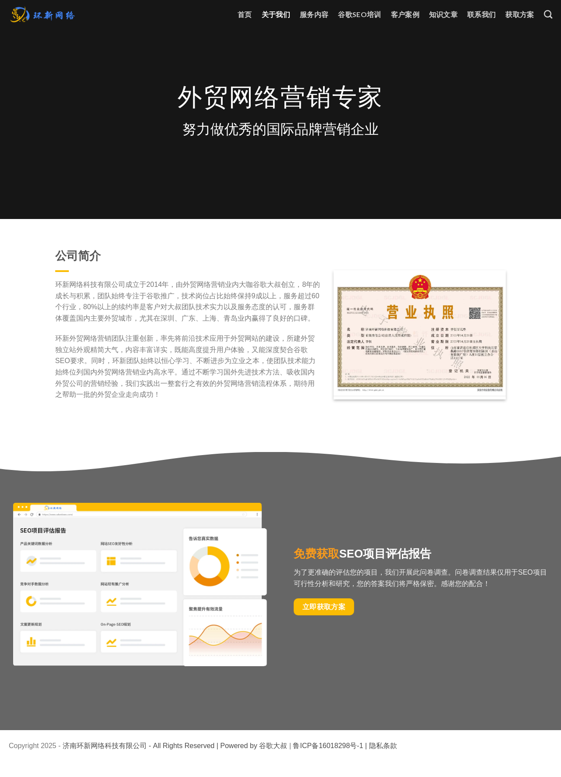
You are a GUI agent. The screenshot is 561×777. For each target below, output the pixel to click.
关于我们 (276, 14)
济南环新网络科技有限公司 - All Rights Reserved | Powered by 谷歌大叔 (175, 745)
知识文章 (443, 14)
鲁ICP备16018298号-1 (328, 745)
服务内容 (314, 14)
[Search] (548, 14)
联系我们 (481, 14)
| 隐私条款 (380, 745)
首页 (245, 14)
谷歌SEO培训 (359, 14)
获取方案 (519, 14)
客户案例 (405, 14)
